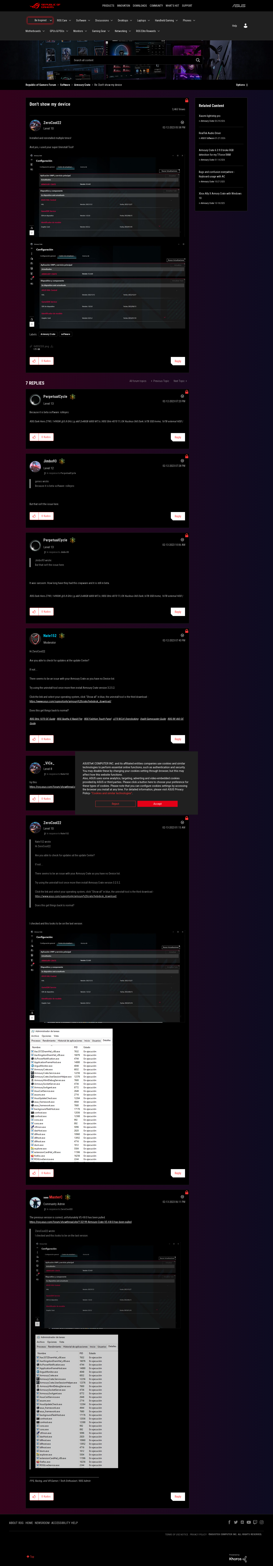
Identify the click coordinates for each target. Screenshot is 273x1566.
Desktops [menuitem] (123, 20)
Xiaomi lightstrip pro (209, 115)
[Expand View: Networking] (130, 31)
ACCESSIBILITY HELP (64, 1523)
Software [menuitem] (81, 20)
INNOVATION (123, 5)
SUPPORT (187, 5)
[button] (107, 195)
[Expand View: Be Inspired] (51, 20)
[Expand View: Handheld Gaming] (177, 20)
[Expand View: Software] (89, 20)
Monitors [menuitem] (78, 31)
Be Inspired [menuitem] (40, 20)
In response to (61, 473)
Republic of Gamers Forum (41, 84)
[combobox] (136, 60)
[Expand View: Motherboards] (44, 31)
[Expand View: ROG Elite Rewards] (159, 31)
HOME (29, 1523)
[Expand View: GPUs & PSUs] (67, 31)
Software (65, 84)
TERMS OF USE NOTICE (176, 1534)
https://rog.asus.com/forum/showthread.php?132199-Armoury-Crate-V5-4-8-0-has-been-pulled (81, 1221)
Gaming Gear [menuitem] (99, 31)
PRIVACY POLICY (198, 1534)
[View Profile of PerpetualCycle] (55, 396)
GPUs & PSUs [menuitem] (57, 31)
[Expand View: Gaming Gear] (109, 31)
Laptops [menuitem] (141, 20)
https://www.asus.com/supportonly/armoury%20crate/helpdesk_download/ (70, 701)
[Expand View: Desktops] (131, 20)
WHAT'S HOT (172, 5)
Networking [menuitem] (121, 31)
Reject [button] (115, 804)
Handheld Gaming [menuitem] (164, 20)
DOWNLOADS (140, 5)
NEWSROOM (42, 1523)
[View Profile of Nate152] (49, 635)
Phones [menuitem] (187, 20)
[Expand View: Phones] (194, 20)
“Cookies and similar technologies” (111, 793)
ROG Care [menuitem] (62, 20)
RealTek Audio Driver (210, 133)
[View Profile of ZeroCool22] (52, 122)
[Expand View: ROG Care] (70, 20)
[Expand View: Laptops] (149, 20)
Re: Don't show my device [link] (108, 84)
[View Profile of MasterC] (55, 1197)
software (65, 334)
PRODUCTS (108, 5)
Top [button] (32, 1556)
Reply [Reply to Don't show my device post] (178, 361)
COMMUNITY (156, 5)
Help (234, 25)
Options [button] (240, 84)
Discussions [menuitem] (102, 20)
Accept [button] (157, 804)
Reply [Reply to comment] (178, 437)
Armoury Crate (82, 84)
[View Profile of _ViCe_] (48, 763)
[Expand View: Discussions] (112, 20)
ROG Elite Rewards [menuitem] (146, 31)
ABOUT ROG (16, 1523)
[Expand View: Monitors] (86, 31)
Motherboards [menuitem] (33, 31)
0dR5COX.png (41, 346)
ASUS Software (207, 138)
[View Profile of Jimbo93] (50, 461)
